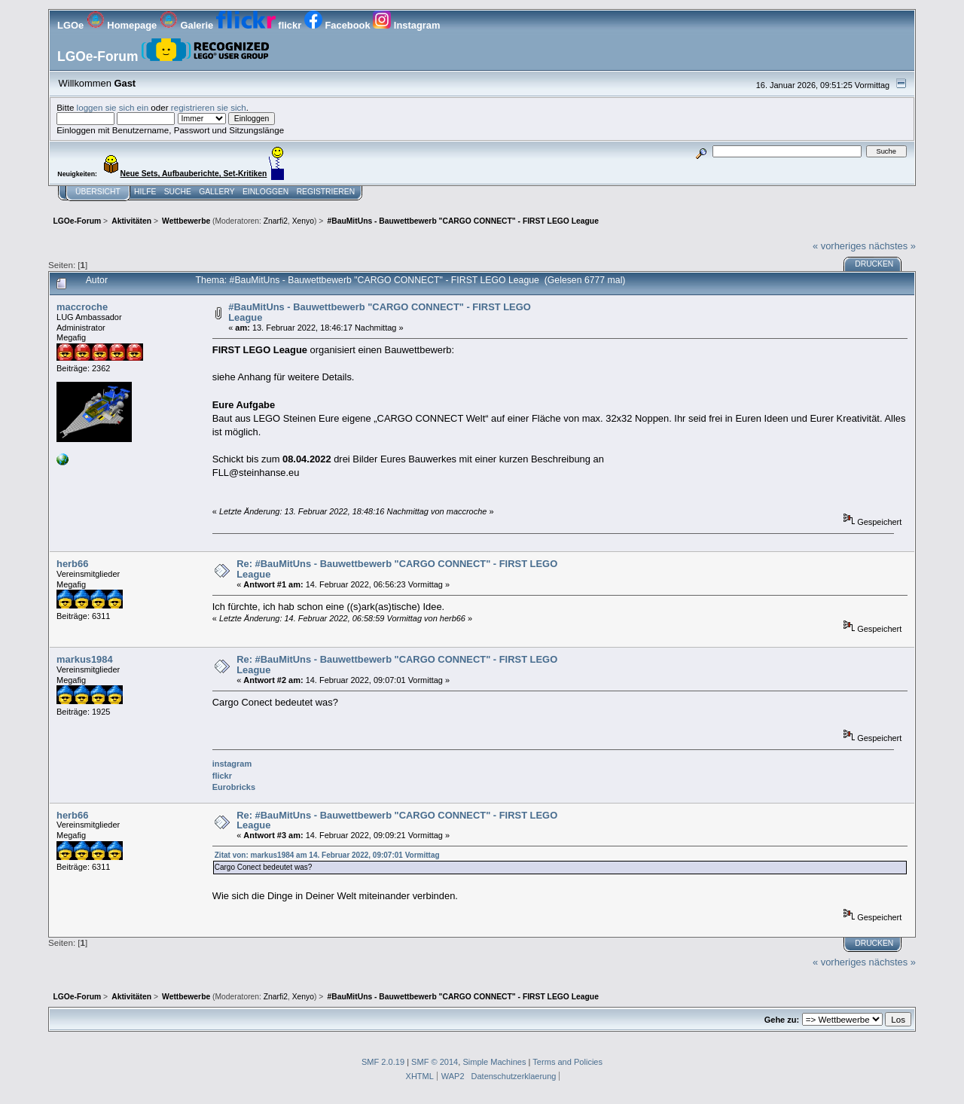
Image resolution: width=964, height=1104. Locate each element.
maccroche (82, 307)
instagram (232, 763)
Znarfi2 (276, 221)
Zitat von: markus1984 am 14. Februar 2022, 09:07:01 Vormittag (327, 855)
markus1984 (84, 659)
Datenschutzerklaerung (514, 1076)
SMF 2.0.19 (383, 1061)
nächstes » (892, 246)
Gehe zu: (781, 1019)
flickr (260, 25)
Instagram (406, 25)
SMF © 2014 (434, 1061)
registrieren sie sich (208, 107)
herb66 (72, 563)
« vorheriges (839, 246)
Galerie (188, 25)
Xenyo (303, 221)
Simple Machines (494, 1061)
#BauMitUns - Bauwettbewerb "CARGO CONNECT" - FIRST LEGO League (379, 312)
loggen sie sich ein (113, 107)
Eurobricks (233, 786)
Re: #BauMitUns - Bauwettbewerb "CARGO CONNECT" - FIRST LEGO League (396, 569)
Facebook (338, 25)
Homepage (123, 25)
